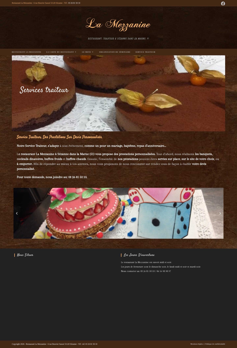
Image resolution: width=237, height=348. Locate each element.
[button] (16, 213)
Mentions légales (197, 344)
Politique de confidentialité (215, 344)
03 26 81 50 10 (74, 3)
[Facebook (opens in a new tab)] (222, 3)
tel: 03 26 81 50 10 (89, 344)
